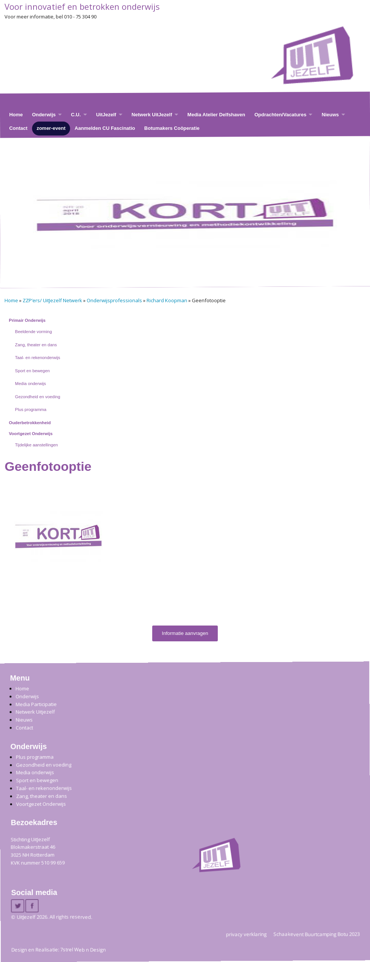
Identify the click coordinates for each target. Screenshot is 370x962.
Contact (18, 128)
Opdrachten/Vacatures (280, 114)
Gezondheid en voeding (37, 396)
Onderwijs (44, 114)
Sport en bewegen (32, 370)
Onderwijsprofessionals (114, 300)
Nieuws (330, 114)
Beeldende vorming (33, 331)
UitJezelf (106, 114)
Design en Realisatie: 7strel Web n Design (58, 949)
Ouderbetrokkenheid (30, 422)
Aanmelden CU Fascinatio (105, 128)
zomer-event (51, 128)
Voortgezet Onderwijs (31, 433)
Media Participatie (36, 704)
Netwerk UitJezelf (151, 114)
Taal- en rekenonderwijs (37, 357)
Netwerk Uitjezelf (35, 711)
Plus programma (30, 409)
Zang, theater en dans (36, 344)
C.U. (76, 114)
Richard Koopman (167, 300)
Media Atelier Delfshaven (216, 114)
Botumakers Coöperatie (172, 128)
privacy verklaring (246, 933)
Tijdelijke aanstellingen (36, 445)
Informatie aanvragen (185, 633)
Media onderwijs (30, 383)
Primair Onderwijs (27, 320)
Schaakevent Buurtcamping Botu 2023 (317, 933)
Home (16, 114)
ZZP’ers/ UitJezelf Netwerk (52, 300)
